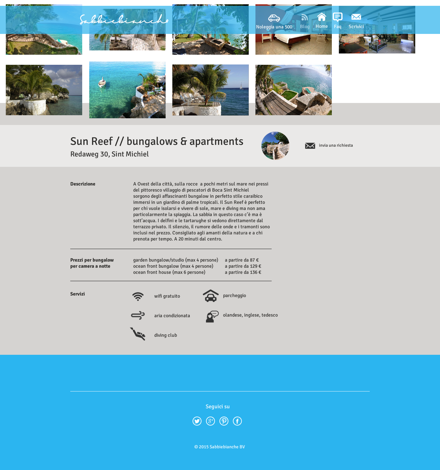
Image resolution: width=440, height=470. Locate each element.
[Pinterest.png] (224, 421)
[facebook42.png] (237, 421)
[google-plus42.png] (210, 421)
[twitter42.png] (197, 421)
